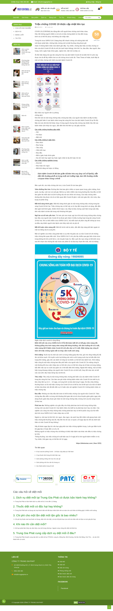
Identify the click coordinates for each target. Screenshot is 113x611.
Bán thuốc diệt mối (65, 573)
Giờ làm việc (84, 8)
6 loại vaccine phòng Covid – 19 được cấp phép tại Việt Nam (55, 451)
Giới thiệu (25, 17)
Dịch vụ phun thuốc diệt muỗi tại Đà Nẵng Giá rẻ (26, 129)
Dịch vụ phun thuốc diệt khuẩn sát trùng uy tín (26, 51)
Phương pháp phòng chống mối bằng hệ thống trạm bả (25, 63)
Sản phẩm (34, 17)
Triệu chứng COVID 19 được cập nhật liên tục (60, 24)
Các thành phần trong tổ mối (45, 466)
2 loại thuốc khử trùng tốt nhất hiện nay (48, 455)
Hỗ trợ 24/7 (65, 8)
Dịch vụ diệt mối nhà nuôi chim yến (25, 162)
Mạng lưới (52, 17)
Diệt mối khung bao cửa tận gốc (26, 72)
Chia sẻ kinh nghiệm (23, 28)
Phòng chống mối (65, 571)
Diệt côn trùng (64, 567)
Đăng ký (98, 2)
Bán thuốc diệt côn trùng (67, 577)
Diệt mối (24, 115)
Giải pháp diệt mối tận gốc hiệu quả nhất (25, 139)
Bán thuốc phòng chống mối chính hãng (26, 173)
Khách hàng (71, 17)
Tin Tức (61, 17)
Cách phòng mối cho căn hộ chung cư (48, 462)
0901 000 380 (24, 2)
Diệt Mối (16, 17)
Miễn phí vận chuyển (48, 8)
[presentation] (14, 480)
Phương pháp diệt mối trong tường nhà (25, 150)
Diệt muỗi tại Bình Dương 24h (25, 83)
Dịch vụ (43, 17)
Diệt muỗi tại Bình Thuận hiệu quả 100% (26, 94)
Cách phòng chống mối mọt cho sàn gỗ (48, 459)
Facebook (64, 588)
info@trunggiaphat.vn (45, 2)
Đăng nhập (90, 2)
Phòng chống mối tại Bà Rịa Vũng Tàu (26, 106)
